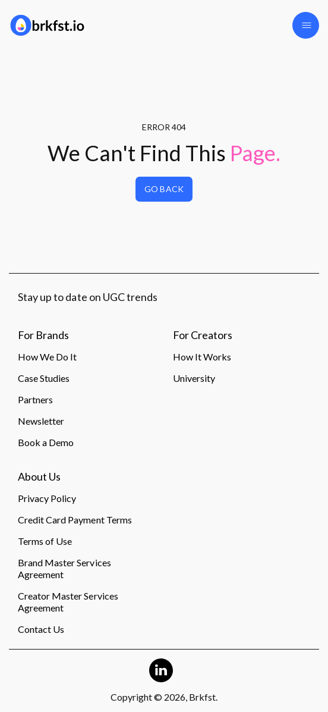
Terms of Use (45, 541)
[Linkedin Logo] (161, 670)
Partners (35, 399)
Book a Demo (46, 442)
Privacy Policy (47, 498)
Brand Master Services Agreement (64, 568)
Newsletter (41, 420)
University (194, 378)
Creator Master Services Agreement (68, 601)
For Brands (43, 335)
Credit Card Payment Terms (75, 519)
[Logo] (82, 25)
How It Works (202, 356)
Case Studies (44, 378)
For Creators (202, 335)
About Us (39, 477)
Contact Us (41, 629)
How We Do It (47, 356)
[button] (305, 25)
